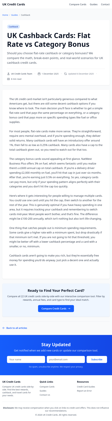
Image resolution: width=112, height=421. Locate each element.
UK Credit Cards (13, 4)
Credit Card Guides (86, 386)
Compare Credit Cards (56, 308)
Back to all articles (14, 328)
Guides (94, 4)
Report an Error (84, 390)
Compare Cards (77, 4)
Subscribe (96, 359)
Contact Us (45, 394)
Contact (105, 4)
